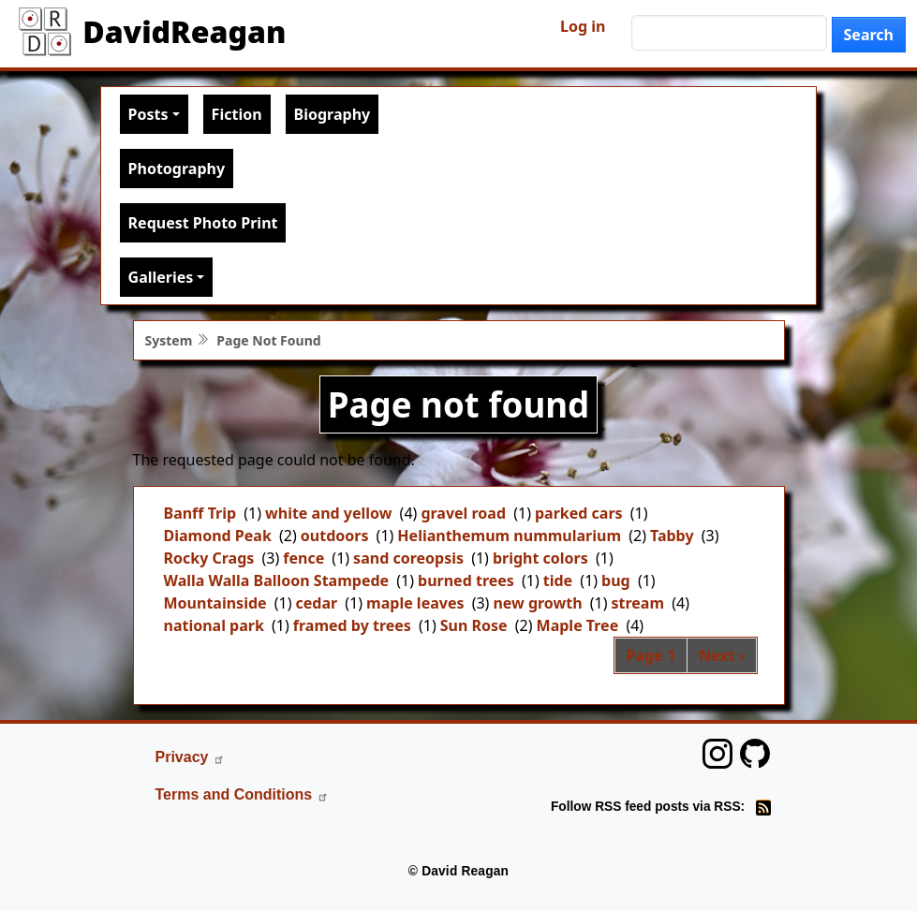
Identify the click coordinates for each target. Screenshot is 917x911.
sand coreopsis (408, 558)
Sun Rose (474, 625)
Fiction (237, 114)
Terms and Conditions (242, 794)
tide (557, 580)
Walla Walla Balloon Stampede (277, 580)
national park (214, 625)
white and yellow (328, 513)
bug (615, 580)
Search (869, 34)
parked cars (579, 513)
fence (303, 558)
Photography (176, 168)
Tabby (672, 535)
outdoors (335, 535)
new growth (537, 603)
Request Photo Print (203, 223)
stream (638, 603)
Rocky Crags (209, 558)
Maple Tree (578, 625)
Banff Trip (200, 513)
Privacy (190, 757)
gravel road (463, 513)
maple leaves (415, 603)
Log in (582, 26)
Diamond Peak (218, 535)
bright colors (540, 558)
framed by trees (352, 625)
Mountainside (215, 603)
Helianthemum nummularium (509, 535)
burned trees (466, 580)
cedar (317, 603)
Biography (332, 114)
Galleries (161, 277)
